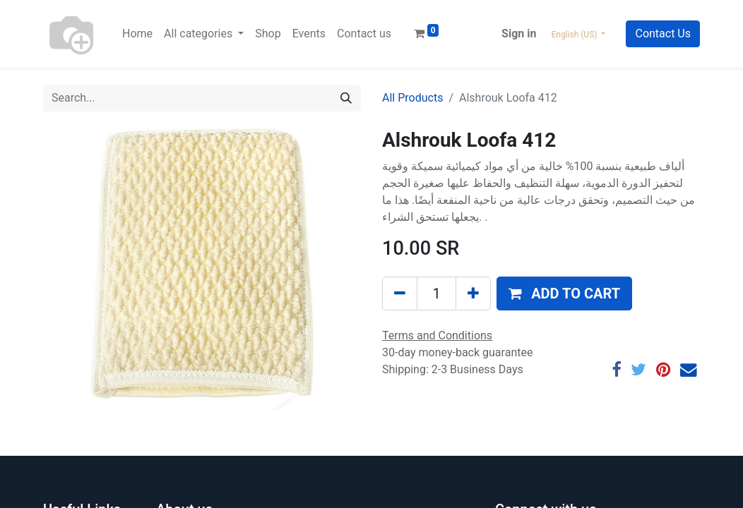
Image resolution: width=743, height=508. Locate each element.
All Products (412, 97)
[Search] (346, 98)
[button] (564, 293)
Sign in (518, 33)
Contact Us (663, 33)
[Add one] (473, 293)
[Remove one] (399, 293)
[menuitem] (137, 34)
